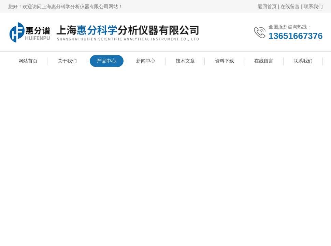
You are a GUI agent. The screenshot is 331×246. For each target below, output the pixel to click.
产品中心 (106, 61)
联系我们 (313, 6)
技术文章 (185, 61)
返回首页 (267, 6)
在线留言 (290, 6)
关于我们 (67, 61)
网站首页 (28, 61)
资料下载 (224, 61)
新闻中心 (145, 61)
